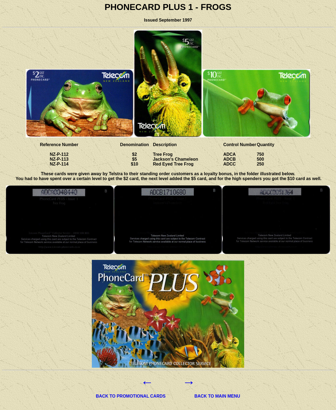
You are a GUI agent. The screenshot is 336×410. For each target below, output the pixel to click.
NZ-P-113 (59, 159)
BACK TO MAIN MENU (217, 396)
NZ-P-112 (59, 154)
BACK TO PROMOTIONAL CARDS (131, 396)
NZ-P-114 (59, 164)
